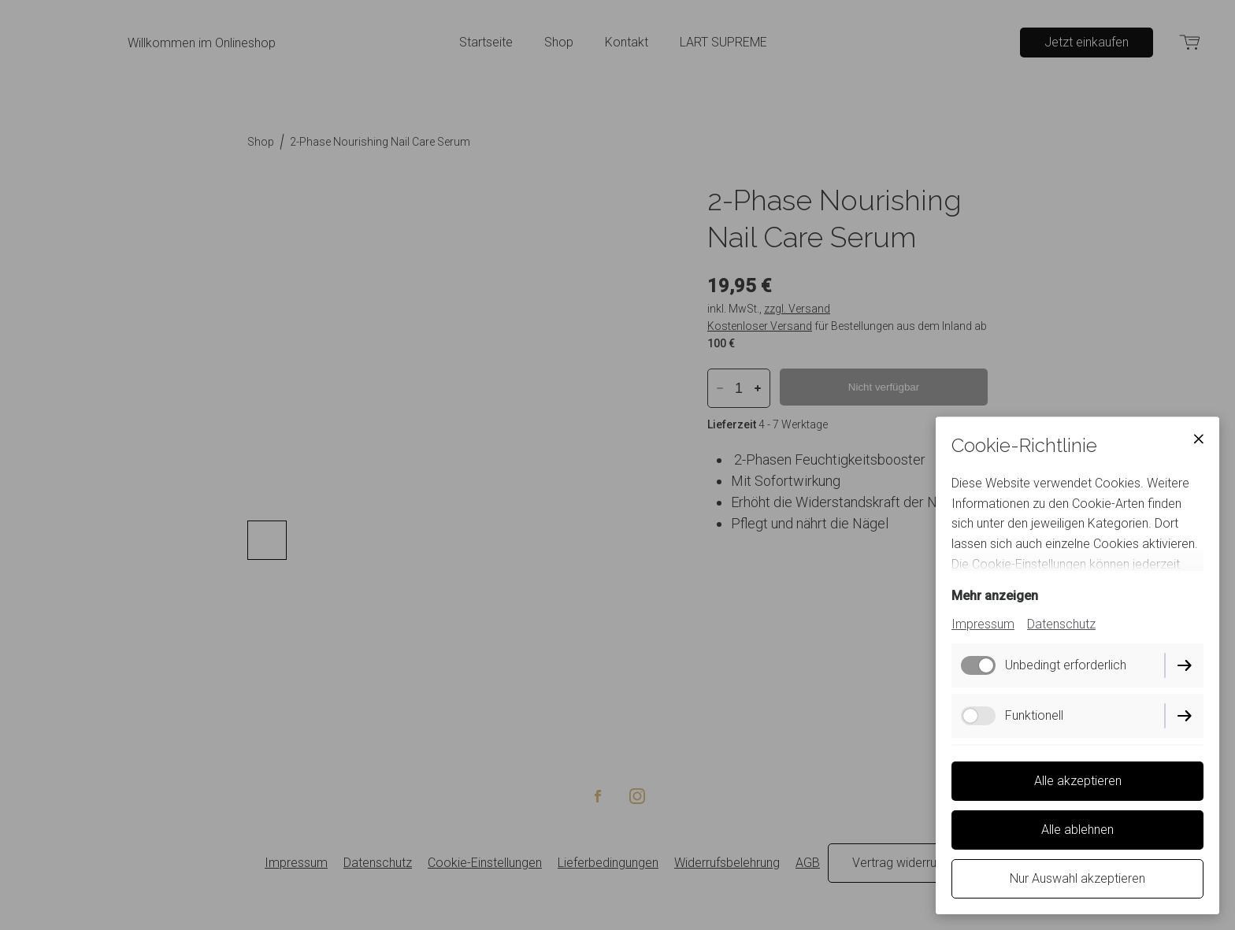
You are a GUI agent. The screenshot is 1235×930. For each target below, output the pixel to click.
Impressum (982, 624)
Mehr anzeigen (994, 595)
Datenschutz (1061, 624)
